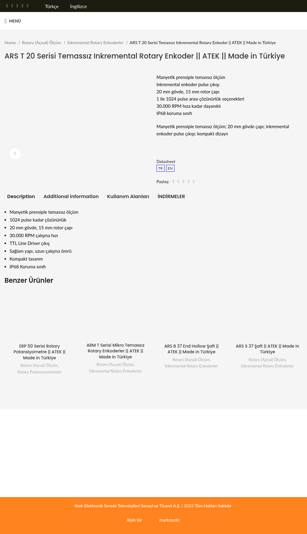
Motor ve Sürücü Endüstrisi (181, 481)
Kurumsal (15, 417)
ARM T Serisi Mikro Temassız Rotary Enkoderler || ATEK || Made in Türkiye (115, 351)
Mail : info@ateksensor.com (257, 470)
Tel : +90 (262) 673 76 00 (255, 448)
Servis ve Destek (99, 417)
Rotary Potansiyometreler (39, 372)
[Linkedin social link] (22, 6)
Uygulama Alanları (178, 417)
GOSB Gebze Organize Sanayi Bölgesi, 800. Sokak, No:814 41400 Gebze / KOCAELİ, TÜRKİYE (267, 433)
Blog (8, 470)
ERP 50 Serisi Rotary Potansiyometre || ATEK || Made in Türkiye (39, 352)
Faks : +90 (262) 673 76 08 (257, 460)
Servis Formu (93, 427)
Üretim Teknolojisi (172, 427)
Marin (161, 470)
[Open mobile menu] (12, 21)
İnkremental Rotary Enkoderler (95, 42)
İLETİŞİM (240, 417)
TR (160, 168)
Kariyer (11, 438)
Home (10, 42)
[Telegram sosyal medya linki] (27, 6)
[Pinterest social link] (17, 6)
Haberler (12, 459)
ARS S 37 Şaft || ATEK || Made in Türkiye (268, 349)
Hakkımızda (15, 427)
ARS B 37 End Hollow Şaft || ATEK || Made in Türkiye (191, 349)
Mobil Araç (166, 448)
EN (170, 168)
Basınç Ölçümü (170, 459)
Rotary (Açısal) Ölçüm (42, 42)
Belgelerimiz (15, 448)
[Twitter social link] (12, 6)
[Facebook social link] (7, 6)
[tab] (21, 197)
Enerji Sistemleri (171, 438)
